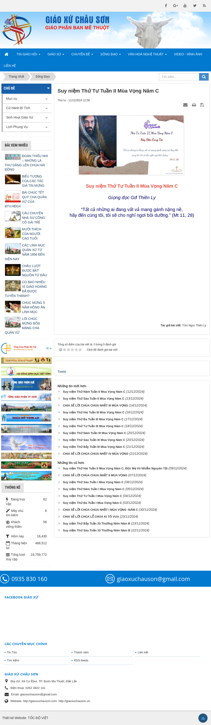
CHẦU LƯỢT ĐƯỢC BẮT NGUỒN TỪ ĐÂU (34, 270)
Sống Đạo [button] (110, 55)
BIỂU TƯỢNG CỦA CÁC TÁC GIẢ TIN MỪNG (33, 181)
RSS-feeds (81, 660)
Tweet (62, 371)
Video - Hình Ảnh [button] (188, 54)
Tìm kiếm (13, 660)
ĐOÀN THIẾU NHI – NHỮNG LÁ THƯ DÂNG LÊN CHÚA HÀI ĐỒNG (26, 163)
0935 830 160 (29, 579)
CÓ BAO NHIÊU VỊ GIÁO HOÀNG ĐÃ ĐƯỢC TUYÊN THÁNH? (26, 289)
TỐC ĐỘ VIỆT (38, 718)
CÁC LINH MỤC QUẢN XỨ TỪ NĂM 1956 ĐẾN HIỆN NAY (25, 252)
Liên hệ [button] (10, 66)
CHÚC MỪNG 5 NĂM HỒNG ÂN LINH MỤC (33, 307)
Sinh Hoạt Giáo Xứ (19, 117)
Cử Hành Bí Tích (18, 108)
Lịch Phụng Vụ (17, 127)
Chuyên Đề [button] (82, 55)
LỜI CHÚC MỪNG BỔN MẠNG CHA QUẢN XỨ (22, 325)
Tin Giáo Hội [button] (28, 55)
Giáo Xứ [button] (55, 55)
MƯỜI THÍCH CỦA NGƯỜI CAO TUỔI (31, 233)
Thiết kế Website (14, 718)
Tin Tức (12, 652)
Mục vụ (11, 98)
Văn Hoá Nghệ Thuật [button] (147, 55)
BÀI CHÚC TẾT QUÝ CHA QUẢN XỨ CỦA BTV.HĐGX (26, 199)
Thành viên (81, 652)
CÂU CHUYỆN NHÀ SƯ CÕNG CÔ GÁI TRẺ (33, 217)
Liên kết (143, 652)
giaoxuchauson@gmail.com (153, 579)
